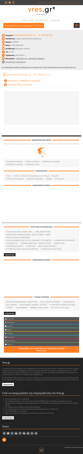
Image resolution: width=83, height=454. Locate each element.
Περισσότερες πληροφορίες (15, 62)
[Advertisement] (41, 107)
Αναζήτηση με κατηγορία (51, 161)
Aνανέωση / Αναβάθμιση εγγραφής (24, 80)
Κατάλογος (10, 322)
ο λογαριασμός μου (44, 3)
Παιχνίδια (9, 337)
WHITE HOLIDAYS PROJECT (47, 246)
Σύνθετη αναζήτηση (32, 161)
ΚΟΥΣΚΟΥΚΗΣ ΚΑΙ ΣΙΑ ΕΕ (14, 246)
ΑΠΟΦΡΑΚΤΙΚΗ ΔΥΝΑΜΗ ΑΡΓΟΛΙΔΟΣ (62, 305)
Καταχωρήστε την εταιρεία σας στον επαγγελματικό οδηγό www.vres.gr (41, 349)
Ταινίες (8, 344)
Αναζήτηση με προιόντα (14, 164)
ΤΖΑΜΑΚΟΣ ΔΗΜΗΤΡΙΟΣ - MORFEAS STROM (35, 243)
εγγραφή (54, 3)
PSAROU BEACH (68, 302)
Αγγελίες (9, 326)
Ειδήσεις (9, 333)
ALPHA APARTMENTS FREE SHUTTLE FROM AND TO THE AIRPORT (29, 240)
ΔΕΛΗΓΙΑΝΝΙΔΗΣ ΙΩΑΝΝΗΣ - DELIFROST (33, 305)
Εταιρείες (9, 319)
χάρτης (78, 3)
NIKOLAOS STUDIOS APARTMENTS (18, 237)
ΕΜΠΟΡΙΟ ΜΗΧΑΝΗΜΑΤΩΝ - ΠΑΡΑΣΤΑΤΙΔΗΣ (21, 302)
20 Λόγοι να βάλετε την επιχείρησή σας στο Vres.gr (31, 176)
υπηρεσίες (62, 3)
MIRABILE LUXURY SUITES (39, 308)
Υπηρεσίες (55, 176)
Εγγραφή (49, 179)
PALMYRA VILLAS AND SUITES (51, 249)
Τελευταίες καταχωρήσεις (15, 179)
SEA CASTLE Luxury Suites (60, 308)
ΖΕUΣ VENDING (11, 305)
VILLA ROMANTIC (22, 308)
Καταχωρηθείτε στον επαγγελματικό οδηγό (23, 25)
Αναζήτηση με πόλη (32, 164)
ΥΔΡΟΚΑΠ (9, 308)
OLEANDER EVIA (12, 243)
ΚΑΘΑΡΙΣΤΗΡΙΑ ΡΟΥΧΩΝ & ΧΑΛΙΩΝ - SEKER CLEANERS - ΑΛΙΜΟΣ (28, 235)
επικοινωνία (71, 3)
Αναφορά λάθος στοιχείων (20, 84)
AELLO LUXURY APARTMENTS (50, 302)
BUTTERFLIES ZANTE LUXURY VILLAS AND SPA (22, 249)
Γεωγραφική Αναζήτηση (14, 161)
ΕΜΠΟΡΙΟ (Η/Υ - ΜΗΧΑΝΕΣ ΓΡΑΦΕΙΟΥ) (30, 58)
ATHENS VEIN (30, 246)
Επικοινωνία (59, 179)
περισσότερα (9, 255)
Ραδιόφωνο (10, 341)
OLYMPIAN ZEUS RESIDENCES (64, 240)
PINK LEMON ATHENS (43, 232)
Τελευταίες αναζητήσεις (35, 179)
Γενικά (8, 176)
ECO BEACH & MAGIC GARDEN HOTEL (19, 232)
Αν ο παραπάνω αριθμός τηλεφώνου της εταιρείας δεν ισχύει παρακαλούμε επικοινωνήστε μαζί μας (39, 67)
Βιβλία (8, 330)
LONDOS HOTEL (59, 243)
